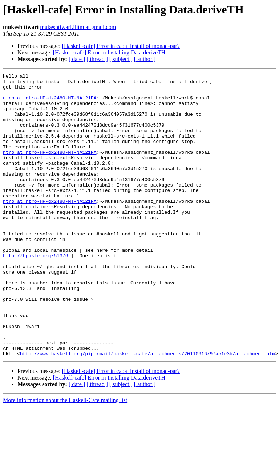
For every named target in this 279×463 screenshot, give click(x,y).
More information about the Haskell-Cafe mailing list (65, 457)
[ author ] (145, 59)
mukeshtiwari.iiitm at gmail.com (78, 27)
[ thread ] (97, 59)
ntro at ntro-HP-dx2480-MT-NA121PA (49, 103)
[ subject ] (121, 59)
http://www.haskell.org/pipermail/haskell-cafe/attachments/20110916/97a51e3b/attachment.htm (147, 410)
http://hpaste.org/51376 (35, 292)
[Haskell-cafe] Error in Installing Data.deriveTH (109, 52)
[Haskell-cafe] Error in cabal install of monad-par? (121, 46)
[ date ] (77, 59)
